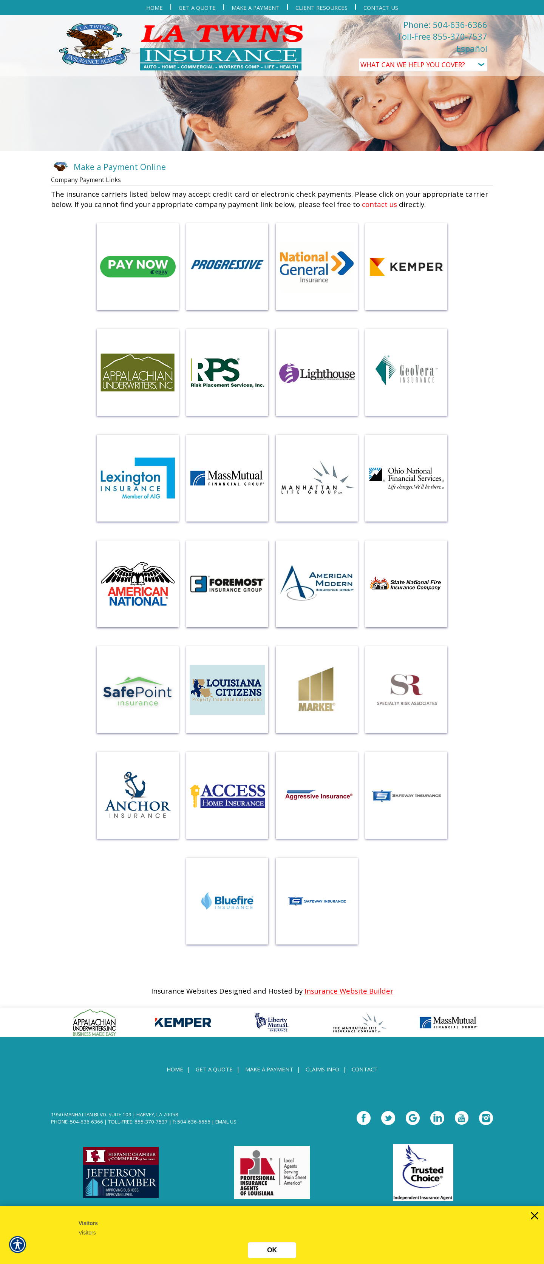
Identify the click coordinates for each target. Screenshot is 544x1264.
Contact (365, 1069)
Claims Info (322, 1069)
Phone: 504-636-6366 (445, 24)
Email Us (225, 1121)
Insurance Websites (184, 990)
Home (175, 1069)
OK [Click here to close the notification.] (272, 1250)
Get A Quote (214, 1069)
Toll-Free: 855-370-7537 (138, 1121)
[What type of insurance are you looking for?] (423, 64)
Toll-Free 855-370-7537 (442, 36)
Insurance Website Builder (348, 990)
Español (471, 48)
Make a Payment (269, 1069)
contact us (379, 204)
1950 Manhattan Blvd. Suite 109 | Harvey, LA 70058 (114, 1114)
